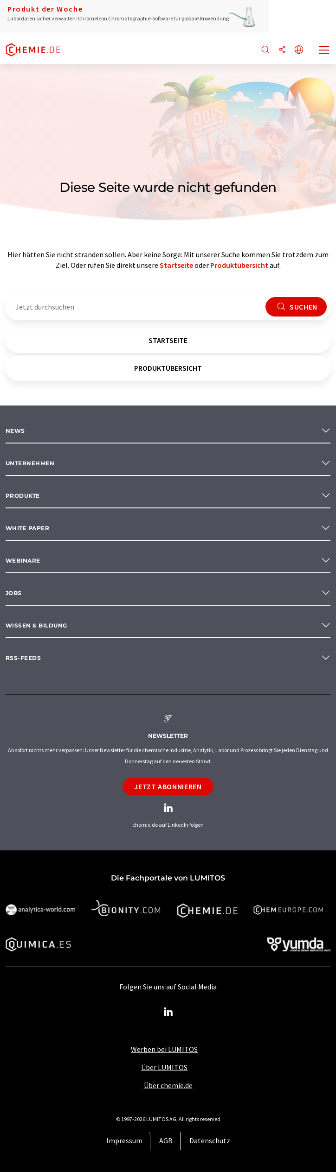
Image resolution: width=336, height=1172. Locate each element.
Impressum (124, 1140)
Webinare (23, 560)
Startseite (176, 265)
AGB (166, 1140)
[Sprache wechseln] (298, 50)
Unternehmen (30, 463)
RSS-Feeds (23, 657)
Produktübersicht (239, 265)
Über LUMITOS (164, 1067)
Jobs (14, 592)
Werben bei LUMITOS (164, 1049)
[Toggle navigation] (324, 51)
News (15, 430)
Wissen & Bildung (36, 625)
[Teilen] (282, 50)
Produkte (23, 495)
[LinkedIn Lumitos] (168, 1012)
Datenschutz (209, 1140)
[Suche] (265, 50)
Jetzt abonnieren (167, 786)
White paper (27, 528)
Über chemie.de (168, 1085)
